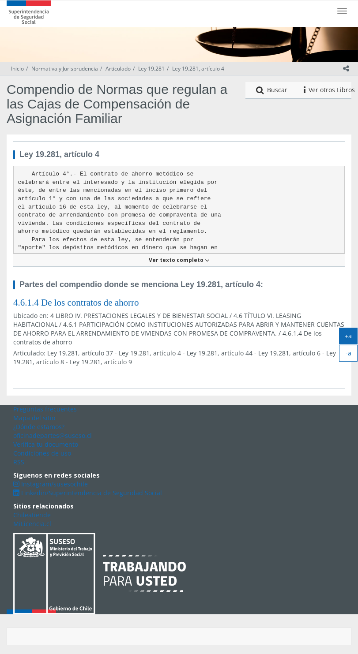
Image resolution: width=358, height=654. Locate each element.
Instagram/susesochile (50, 484)
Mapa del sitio (34, 418)
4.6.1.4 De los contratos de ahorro (76, 302)
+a (351, 337)
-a (352, 355)
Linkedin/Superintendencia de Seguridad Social (87, 493)
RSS (18, 462)
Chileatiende (32, 515)
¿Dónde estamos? (38, 426)
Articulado (118, 68)
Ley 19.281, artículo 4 (198, 68)
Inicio (17, 68)
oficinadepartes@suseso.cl (52, 435)
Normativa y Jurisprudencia (64, 68)
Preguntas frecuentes (45, 409)
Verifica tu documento (45, 444)
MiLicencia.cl (32, 523)
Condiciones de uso (42, 453)
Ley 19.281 (151, 68)
